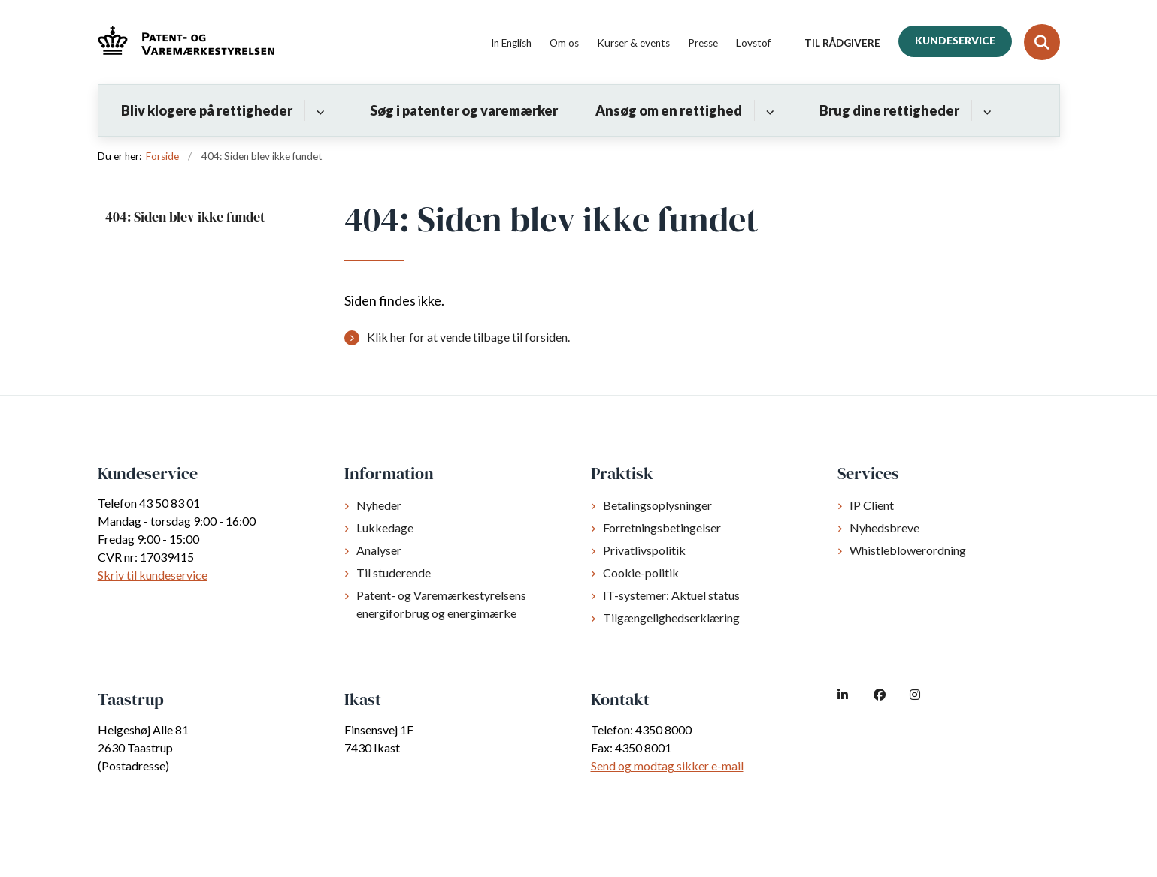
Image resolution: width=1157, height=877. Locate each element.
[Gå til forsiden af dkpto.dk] (186, 42)
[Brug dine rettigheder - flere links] (985, 110)
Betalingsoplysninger (657, 505)
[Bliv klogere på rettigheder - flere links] (318, 110)
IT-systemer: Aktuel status (671, 595)
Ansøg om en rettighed (668, 110)
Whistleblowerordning (908, 550)
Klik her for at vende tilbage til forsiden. (468, 337)
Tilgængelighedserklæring (671, 617)
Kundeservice (955, 41)
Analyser (378, 550)
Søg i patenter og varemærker (464, 110)
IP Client (872, 505)
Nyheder (378, 505)
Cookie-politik (641, 572)
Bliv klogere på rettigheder (206, 110)
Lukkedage (384, 527)
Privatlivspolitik (644, 550)
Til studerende (393, 572)
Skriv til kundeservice (152, 575)
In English (511, 43)
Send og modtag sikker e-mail (667, 765)
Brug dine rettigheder (889, 110)
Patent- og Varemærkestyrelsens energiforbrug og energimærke (441, 604)
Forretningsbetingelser (662, 527)
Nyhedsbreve (884, 527)
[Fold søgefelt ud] (1042, 42)
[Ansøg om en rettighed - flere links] (768, 110)
